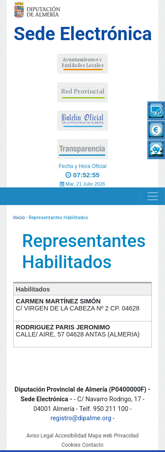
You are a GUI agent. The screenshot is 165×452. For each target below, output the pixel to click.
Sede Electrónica (83, 34)
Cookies (71, 445)
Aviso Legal (39, 436)
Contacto (92, 445)
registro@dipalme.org (81, 418)
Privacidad (126, 436)
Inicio (19, 217)
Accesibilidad (70, 436)
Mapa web (100, 436)
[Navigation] (152, 196)
